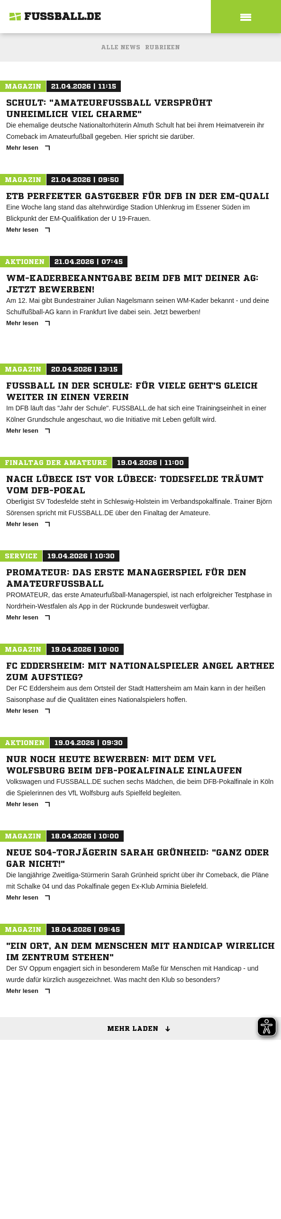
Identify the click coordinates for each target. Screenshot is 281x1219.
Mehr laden (142, 1029)
